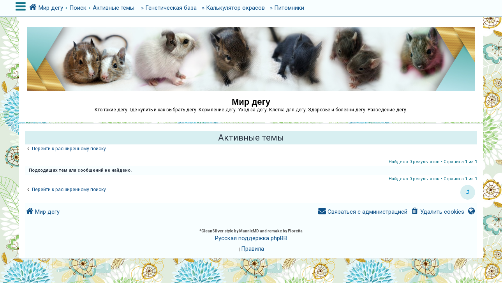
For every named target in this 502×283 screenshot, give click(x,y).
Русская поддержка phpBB (251, 238)
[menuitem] (437, 212)
